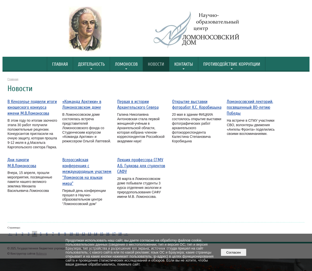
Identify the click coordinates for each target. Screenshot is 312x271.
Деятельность (91, 64)
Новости (156, 64)
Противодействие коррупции (231, 64)
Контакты (183, 64)
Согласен (233, 252)
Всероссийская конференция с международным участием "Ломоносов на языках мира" (86, 171)
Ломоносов (126, 64)
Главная (60, 64)
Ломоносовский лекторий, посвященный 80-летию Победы (250, 107)
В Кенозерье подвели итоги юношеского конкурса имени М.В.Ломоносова (32, 107)
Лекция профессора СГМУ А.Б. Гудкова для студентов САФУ (141, 165)
